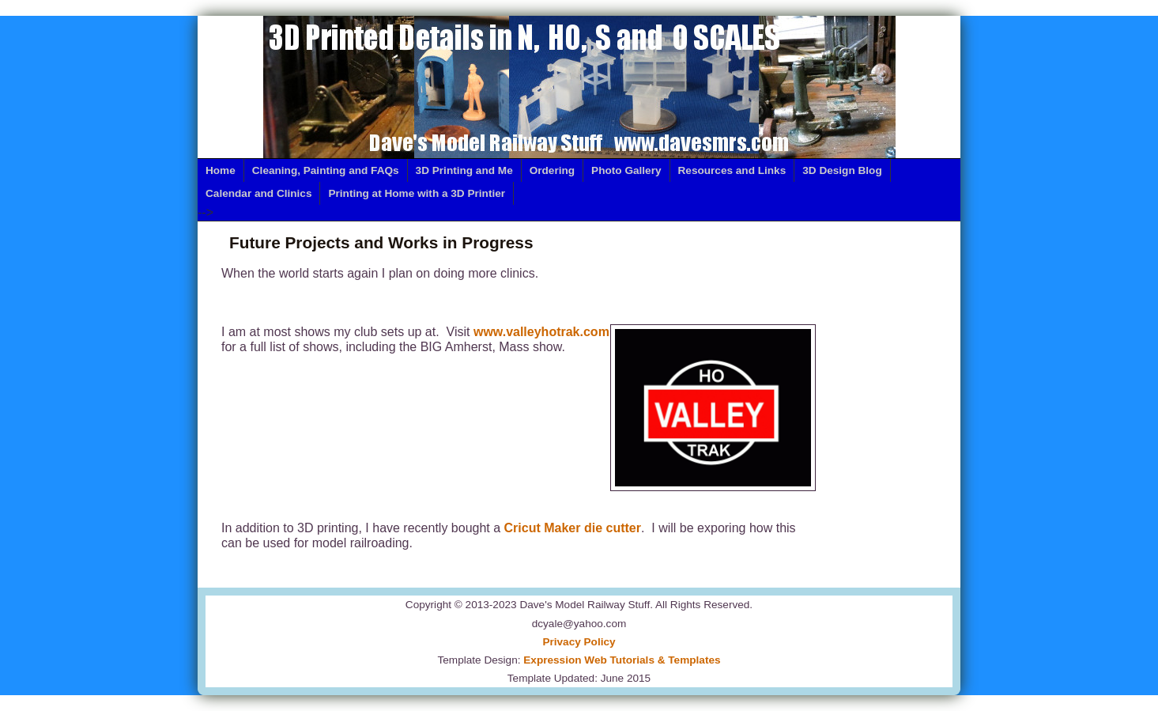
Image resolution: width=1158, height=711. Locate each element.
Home (221, 170)
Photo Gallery (626, 170)
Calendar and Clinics (258, 193)
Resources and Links (732, 170)
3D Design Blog (841, 170)
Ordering (552, 170)
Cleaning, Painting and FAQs (325, 170)
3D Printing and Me (464, 170)
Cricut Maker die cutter (572, 528)
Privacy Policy (578, 642)
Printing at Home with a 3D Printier (416, 193)
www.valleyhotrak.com (541, 331)
